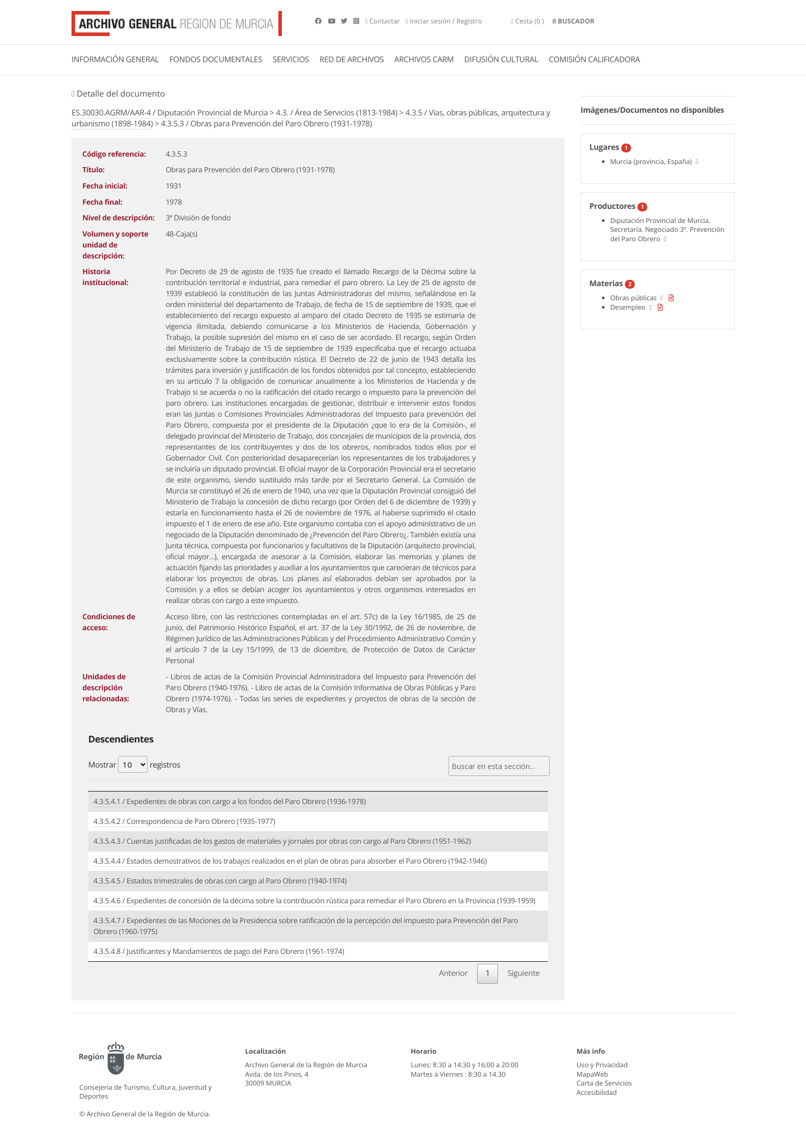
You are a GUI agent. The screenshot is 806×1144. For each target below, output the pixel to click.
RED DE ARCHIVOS (351, 59)
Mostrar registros (134, 764)
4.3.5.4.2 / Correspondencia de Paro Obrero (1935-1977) (184, 822)
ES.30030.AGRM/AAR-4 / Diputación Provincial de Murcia (170, 113)
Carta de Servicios (604, 1083)
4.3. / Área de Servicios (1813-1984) (337, 113)
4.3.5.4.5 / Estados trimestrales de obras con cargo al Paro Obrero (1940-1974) (220, 881)
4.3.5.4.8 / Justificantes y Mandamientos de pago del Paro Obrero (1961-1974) (218, 952)
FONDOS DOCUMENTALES (215, 59)
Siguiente (523, 973)
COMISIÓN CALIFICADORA (594, 59)
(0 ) (527, 21)
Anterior (453, 973)
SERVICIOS (290, 59)
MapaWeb (592, 1074)
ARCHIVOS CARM (424, 59)
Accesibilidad (597, 1092)
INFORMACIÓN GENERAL (115, 59)
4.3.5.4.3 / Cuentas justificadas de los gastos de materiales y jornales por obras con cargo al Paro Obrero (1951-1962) (282, 841)
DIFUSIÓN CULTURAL (501, 59)
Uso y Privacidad (602, 1064)
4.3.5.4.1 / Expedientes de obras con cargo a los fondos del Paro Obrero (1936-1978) (229, 802)
